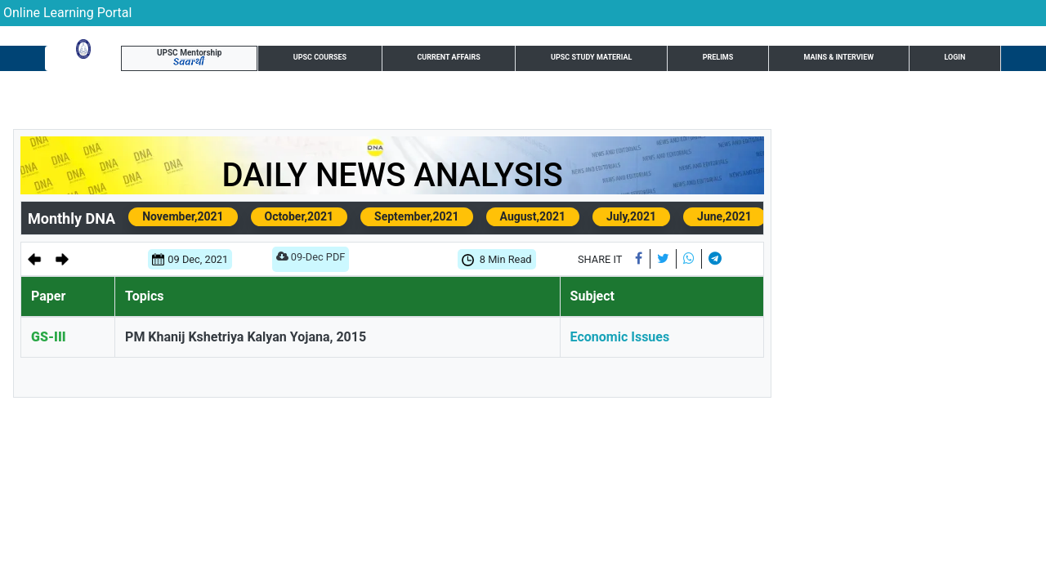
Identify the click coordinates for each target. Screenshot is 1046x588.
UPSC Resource (891, 60)
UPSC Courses (216, 60)
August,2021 (533, 216)
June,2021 (724, 216)
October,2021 (299, 216)
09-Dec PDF (311, 260)
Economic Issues (620, 337)
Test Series (788, 60)
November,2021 (182, 216)
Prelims (575, 60)
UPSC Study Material (465, 60)
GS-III (48, 337)
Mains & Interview (677, 60)
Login (974, 60)
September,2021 (416, 216)
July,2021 (631, 216)
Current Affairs (330, 60)
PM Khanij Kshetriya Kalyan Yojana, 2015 (245, 337)
